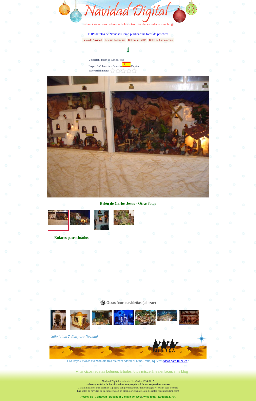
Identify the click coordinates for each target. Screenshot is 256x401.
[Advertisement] (71, 272)
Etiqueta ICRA (167, 396)
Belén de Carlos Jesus (161, 39)
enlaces (155, 24)
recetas (102, 24)
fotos (132, 24)
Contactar (101, 396)
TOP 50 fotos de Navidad (104, 34)
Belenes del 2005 (137, 39)
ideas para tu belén (175, 361)
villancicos (90, 24)
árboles (122, 24)
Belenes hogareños (115, 39)
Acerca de (86, 396)
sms (163, 24)
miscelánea (143, 24)
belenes (113, 24)
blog (170, 24)
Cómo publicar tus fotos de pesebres (144, 34)
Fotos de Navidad (92, 39)
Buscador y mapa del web (125, 396)
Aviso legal (149, 396)
